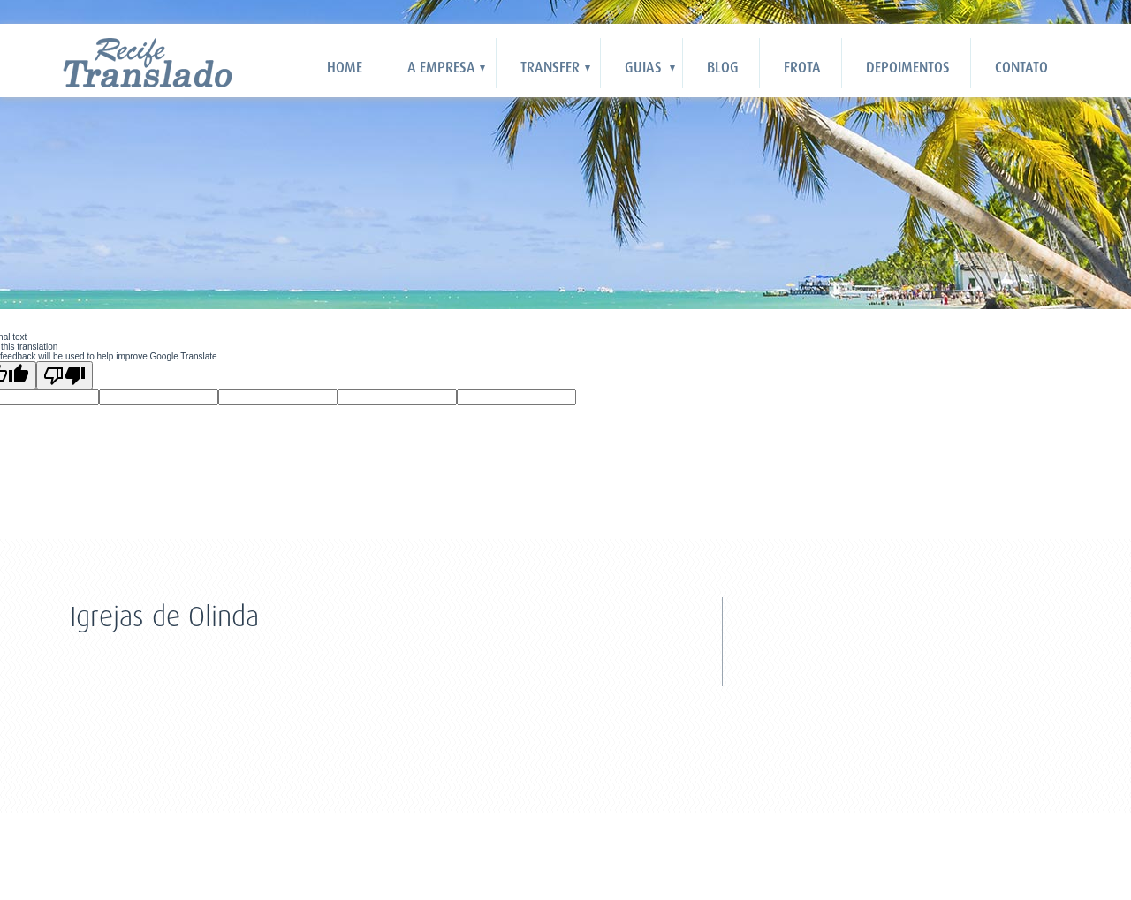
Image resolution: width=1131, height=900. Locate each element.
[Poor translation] (64, 375)
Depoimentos (908, 67)
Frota (802, 67)
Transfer (550, 67)
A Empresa (441, 67)
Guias (643, 67)
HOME (344, 67)
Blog (723, 67)
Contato (1021, 67)
